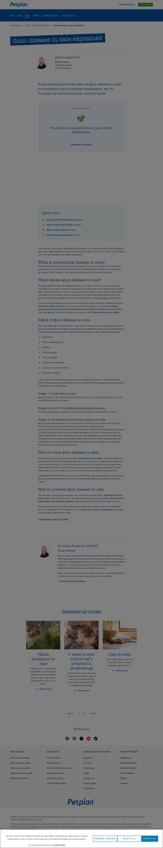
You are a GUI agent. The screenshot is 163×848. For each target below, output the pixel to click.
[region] (81, 838)
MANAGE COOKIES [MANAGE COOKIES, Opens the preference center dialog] (105, 839)
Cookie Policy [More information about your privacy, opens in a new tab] (59, 845)
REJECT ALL (129, 839)
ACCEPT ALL (150, 839)
